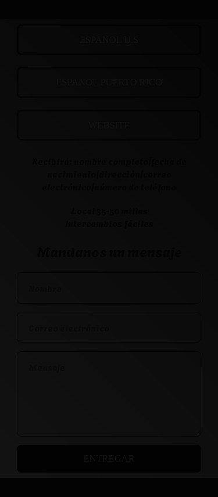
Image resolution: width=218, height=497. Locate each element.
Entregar (109, 458)
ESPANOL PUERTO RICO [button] (109, 82)
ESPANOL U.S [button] (109, 39)
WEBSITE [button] (109, 125)
